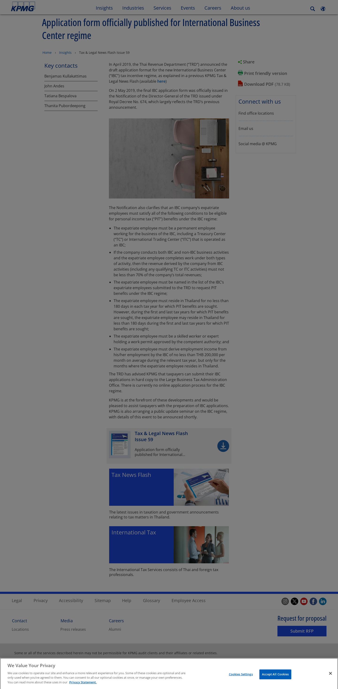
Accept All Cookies (275, 678)
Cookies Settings (241, 678)
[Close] (330, 677)
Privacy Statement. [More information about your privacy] (83, 686)
